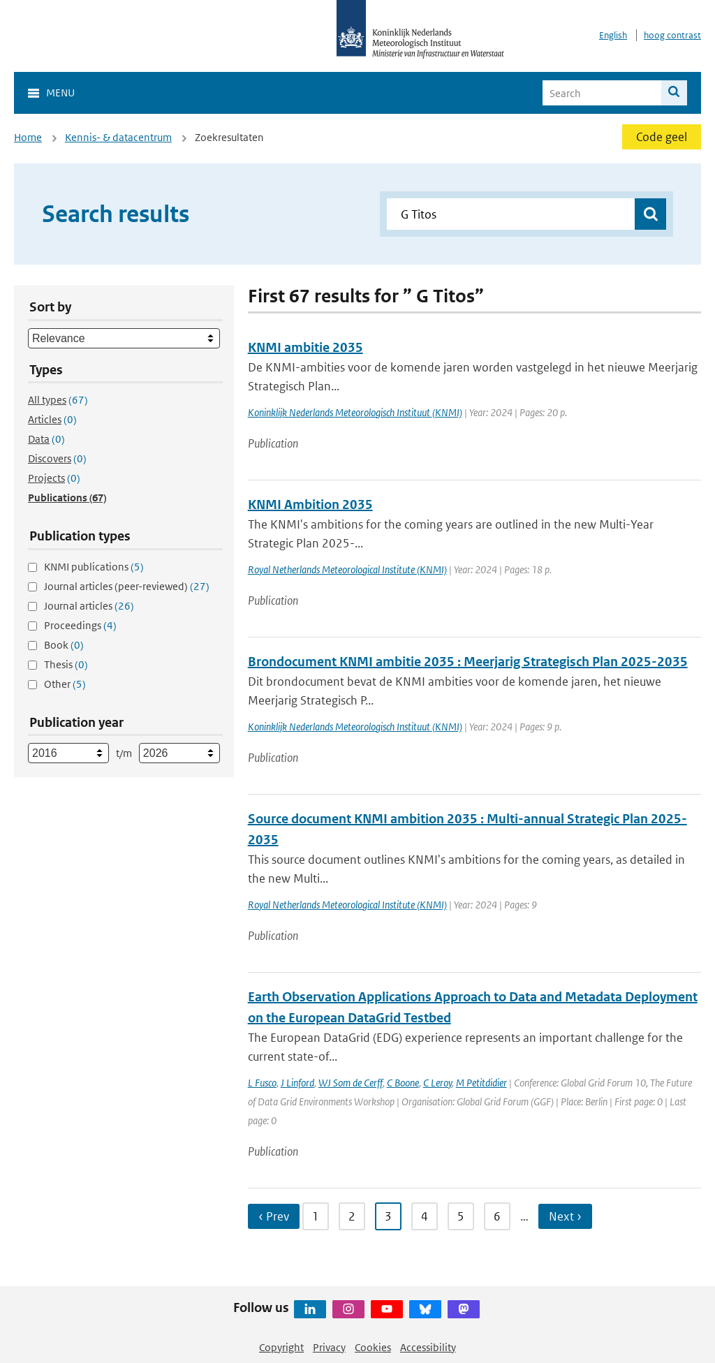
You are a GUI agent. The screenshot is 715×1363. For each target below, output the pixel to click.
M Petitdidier (481, 1082)
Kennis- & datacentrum (118, 137)
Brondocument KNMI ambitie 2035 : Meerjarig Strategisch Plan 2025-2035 (468, 662)
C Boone (403, 1082)
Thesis (66, 664)
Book (64, 644)
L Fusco (262, 1082)
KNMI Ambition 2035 (310, 504)
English (613, 35)
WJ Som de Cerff (350, 1082)
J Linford (297, 1082)
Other (65, 684)
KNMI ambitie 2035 (305, 347)
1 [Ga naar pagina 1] (315, 1216)
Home (28, 137)
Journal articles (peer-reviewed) (126, 586)
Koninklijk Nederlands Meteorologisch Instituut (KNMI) (355, 412)
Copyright (281, 1347)
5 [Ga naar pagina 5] (460, 1216)
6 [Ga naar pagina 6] (497, 1216)
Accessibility (428, 1347)
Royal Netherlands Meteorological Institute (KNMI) (347, 569)
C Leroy (437, 1082)
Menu (60, 92)
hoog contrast (672, 35)
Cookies (373, 1347)
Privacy (329, 1347)
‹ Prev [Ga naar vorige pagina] (273, 1216)
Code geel (661, 137)
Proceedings (80, 625)
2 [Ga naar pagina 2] (351, 1216)
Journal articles (89, 605)
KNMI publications (94, 566)
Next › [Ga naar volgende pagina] (565, 1216)
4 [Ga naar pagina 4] (424, 1216)
